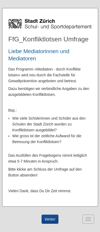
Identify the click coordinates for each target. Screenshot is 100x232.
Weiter (50, 219)
